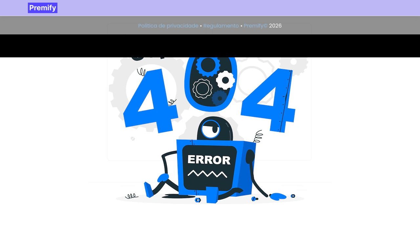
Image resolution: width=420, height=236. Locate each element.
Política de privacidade (168, 26)
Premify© (256, 26)
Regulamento (221, 26)
